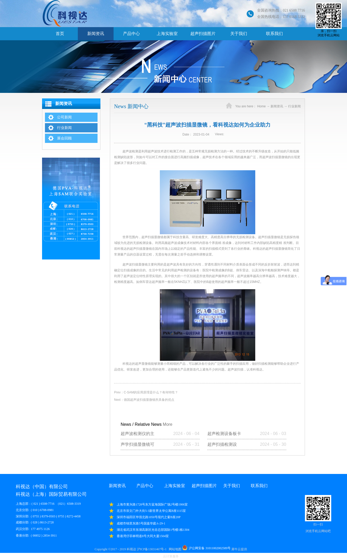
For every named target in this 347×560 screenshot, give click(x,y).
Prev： (146, 392)
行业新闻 (294, 106)
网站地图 (174, 549)
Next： (144, 400)
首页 (60, 33)
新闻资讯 (277, 106)
